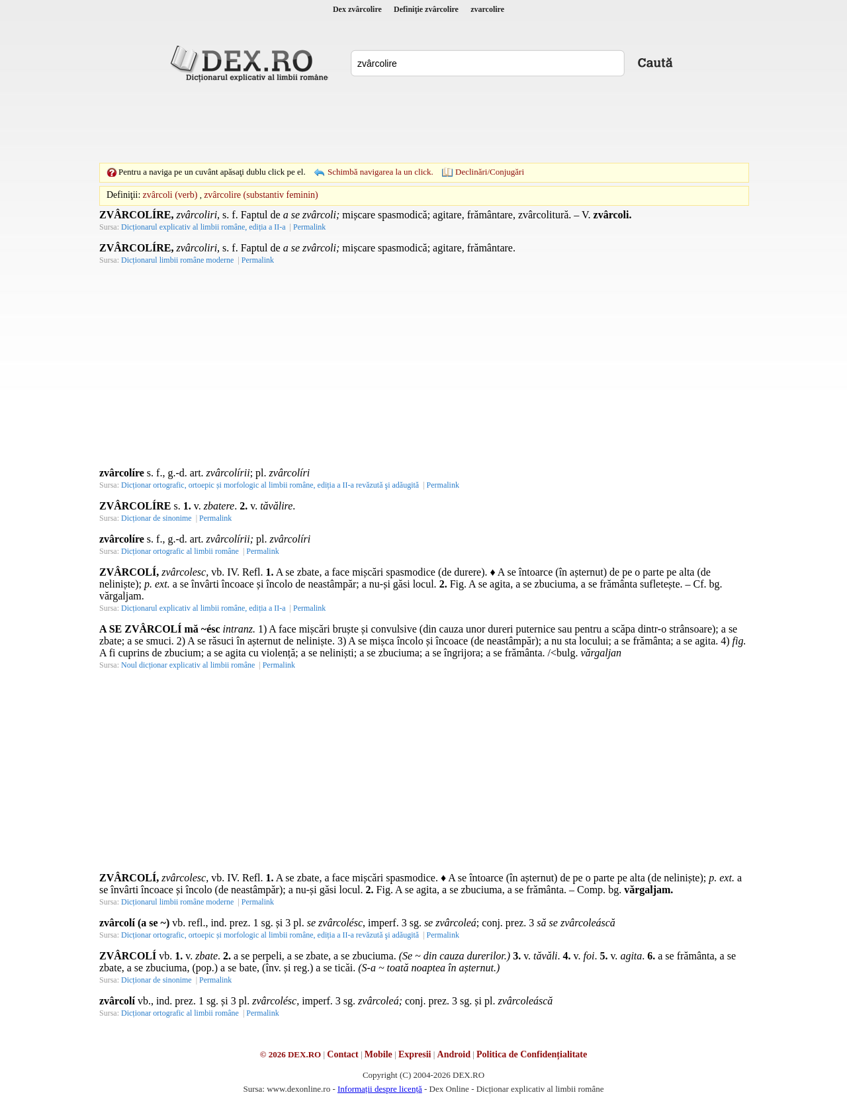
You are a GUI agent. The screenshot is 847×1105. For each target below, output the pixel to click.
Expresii (414, 1054)
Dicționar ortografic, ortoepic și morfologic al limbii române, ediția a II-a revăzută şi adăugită (270, 485)
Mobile (378, 1054)
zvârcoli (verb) (170, 195)
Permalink (309, 227)
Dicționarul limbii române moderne (177, 260)
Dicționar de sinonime (156, 518)
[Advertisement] (423, 122)
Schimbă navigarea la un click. (380, 172)
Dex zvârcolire (357, 9)
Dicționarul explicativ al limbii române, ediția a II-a (203, 227)
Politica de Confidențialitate (531, 1054)
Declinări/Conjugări (489, 172)
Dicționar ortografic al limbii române (180, 551)
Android (453, 1054)
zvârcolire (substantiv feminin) (261, 195)
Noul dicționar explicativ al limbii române (188, 665)
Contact (342, 1054)
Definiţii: (123, 195)
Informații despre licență (379, 1089)
